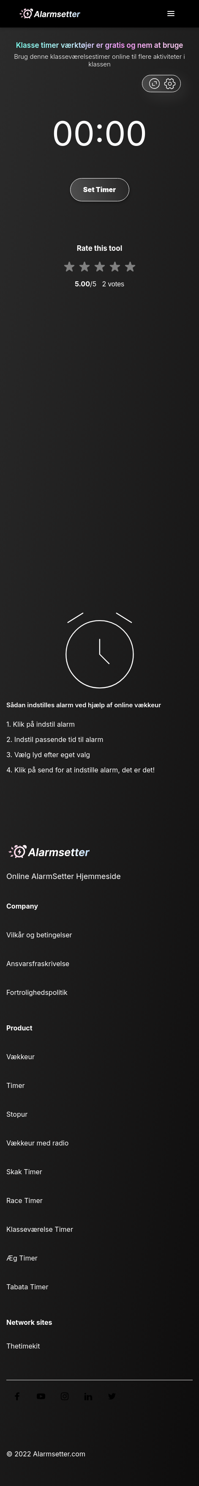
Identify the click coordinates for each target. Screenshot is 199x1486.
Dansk (23, 1429)
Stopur (16, 1114)
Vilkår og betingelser (39, 935)
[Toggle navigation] (171, 14)
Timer (15, 1085)
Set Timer (99, 189)
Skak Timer (24, 1171)
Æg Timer (22, 1258)
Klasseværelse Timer (39, 1229)
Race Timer (24, 1200)
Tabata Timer (27, 1287)
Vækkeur (20, 1056)
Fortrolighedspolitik (37, 992)
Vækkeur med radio (37, 1143)
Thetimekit (23, 1346)
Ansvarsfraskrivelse (37, 963)
